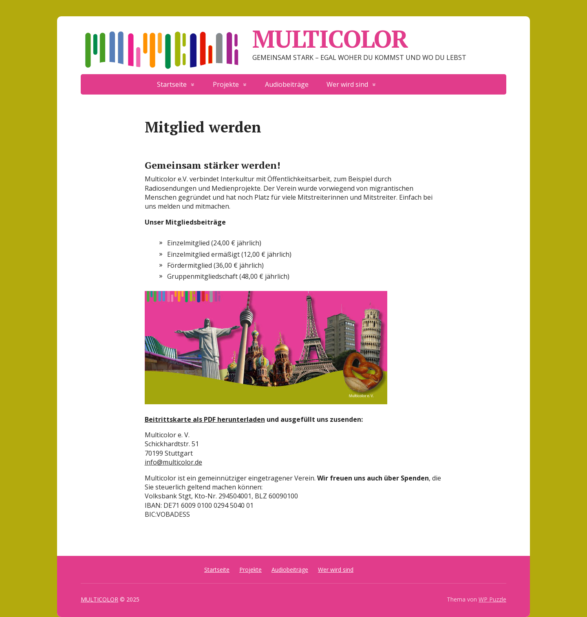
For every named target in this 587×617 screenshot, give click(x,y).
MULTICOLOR (244, 39)
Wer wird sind (347, 84)
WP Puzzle (492, 599)
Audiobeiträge (287, 84)
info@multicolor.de (173, 462)
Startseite (172, 84)
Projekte (226, 84)
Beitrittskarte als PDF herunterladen (205, 419)
